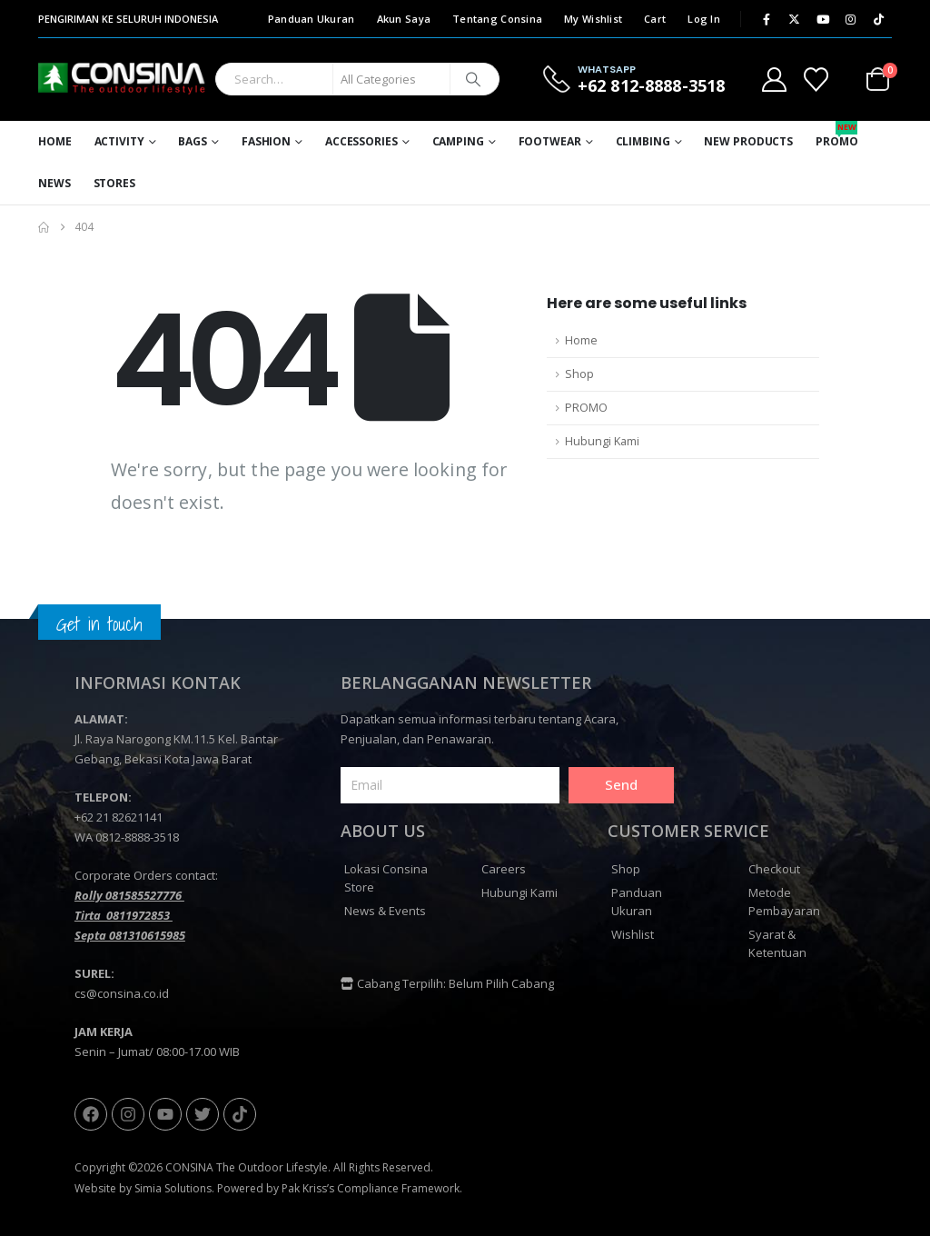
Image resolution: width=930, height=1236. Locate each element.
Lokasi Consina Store (386, 878)
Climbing (643, 141)
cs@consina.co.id (121, 993)
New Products (748, 141)
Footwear (550, 141)
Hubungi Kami (602, 441)
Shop (579, 374)
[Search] (473, 79)
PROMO (586, 407)
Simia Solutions (173, 1188)
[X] (794, 19)
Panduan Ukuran (311, 18)
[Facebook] (766, 19)
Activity (119, 141)
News (54, 183)
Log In (704, 18)
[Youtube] (823, 19)
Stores (114, 183)
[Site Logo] (122, 79)
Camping (458, 141)
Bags (192, 141)
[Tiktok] (879, 19)
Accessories (361, 141)
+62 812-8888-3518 (651, 85)
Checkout (774, 869)
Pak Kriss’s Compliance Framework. (372, 1188)
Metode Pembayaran (784, 901)
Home (55, 141)
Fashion (266, 141)
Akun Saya (403, 18)
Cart (655, 18)
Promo (836, 135)
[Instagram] (851, 19)
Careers (503, 869)
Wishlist (632, 934)
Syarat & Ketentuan (777, 943)
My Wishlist (593, 18)
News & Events (385, 910)
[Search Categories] (391, 79)
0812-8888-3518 (137, 837)
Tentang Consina (497, 18)
